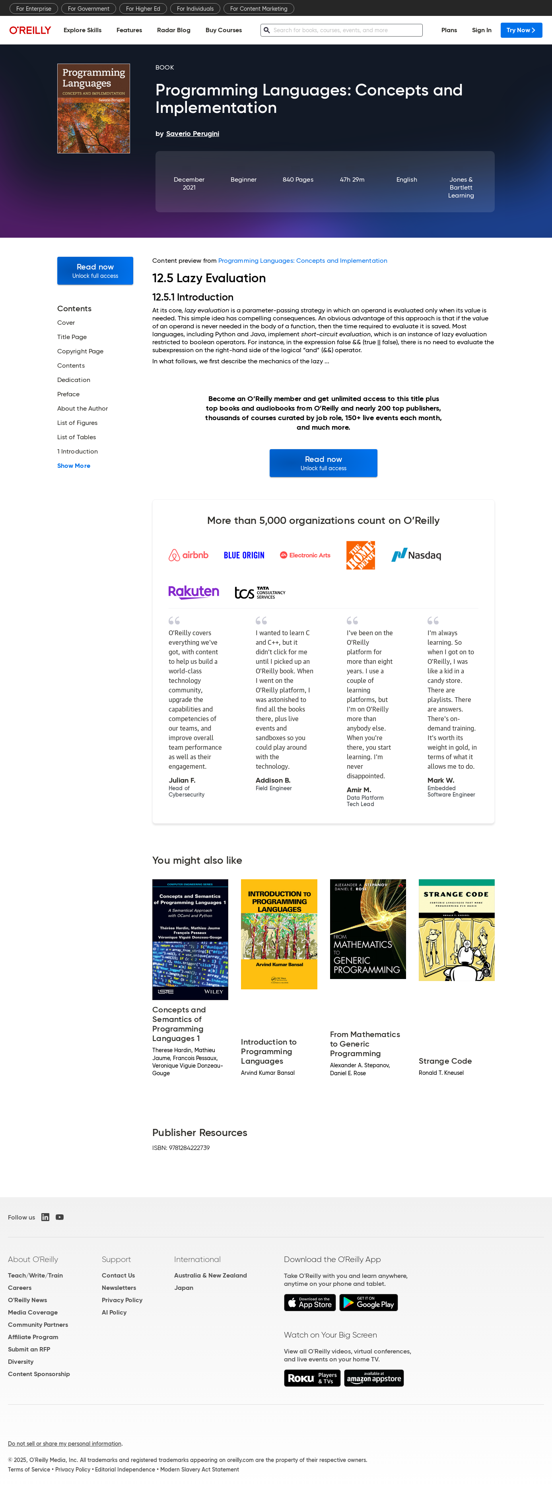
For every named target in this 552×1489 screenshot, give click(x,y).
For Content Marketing (259, 8)
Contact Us (118, 1275)
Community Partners (38, 1324)
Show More (73, 466)
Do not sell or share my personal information (64, 1443)
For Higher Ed (143, 8)
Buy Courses (224, 30)
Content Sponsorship (39, 1374)
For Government (88, 8)
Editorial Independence (125, 1469)
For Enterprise (33, 8)
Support (116, 1259)
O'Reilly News (27, 1300)
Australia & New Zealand (210, 1275)
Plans (449, 30)
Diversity (20, 1361)
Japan (183, 1287)
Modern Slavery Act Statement (199, 1469)
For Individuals (195, 8)
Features (129, 30)
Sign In (482, 30)
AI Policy (114, 1312)
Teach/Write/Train (35, 1275)
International (197, 1259)
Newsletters (119, 1287)
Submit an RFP (29, 1349)
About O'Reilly (33, 1259)
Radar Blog (173, 30)
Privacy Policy (122, 1300)
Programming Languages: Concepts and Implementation (302, 260)
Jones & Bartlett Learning (461, 187)
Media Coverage (33, 1312)
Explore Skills (82, 30)
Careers (19, 1287)
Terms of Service (29, 1469)
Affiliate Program (33, 1337)
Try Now (521, 30)
